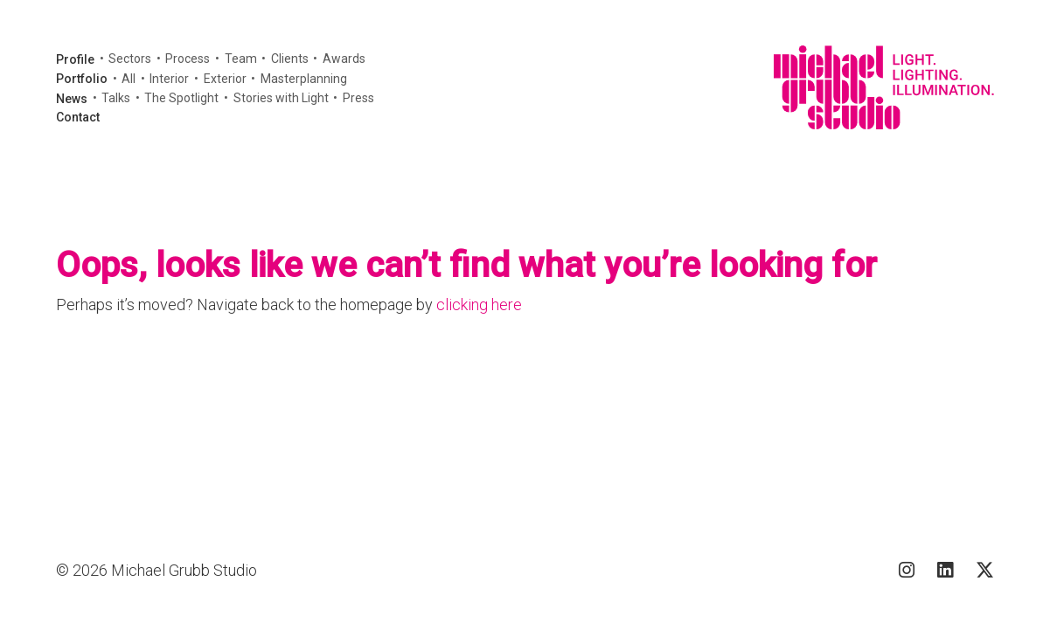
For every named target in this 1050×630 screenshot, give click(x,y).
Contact (78, 117)
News (71, 99)
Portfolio (82, 79)
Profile (75, 59)
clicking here (479, 304)
